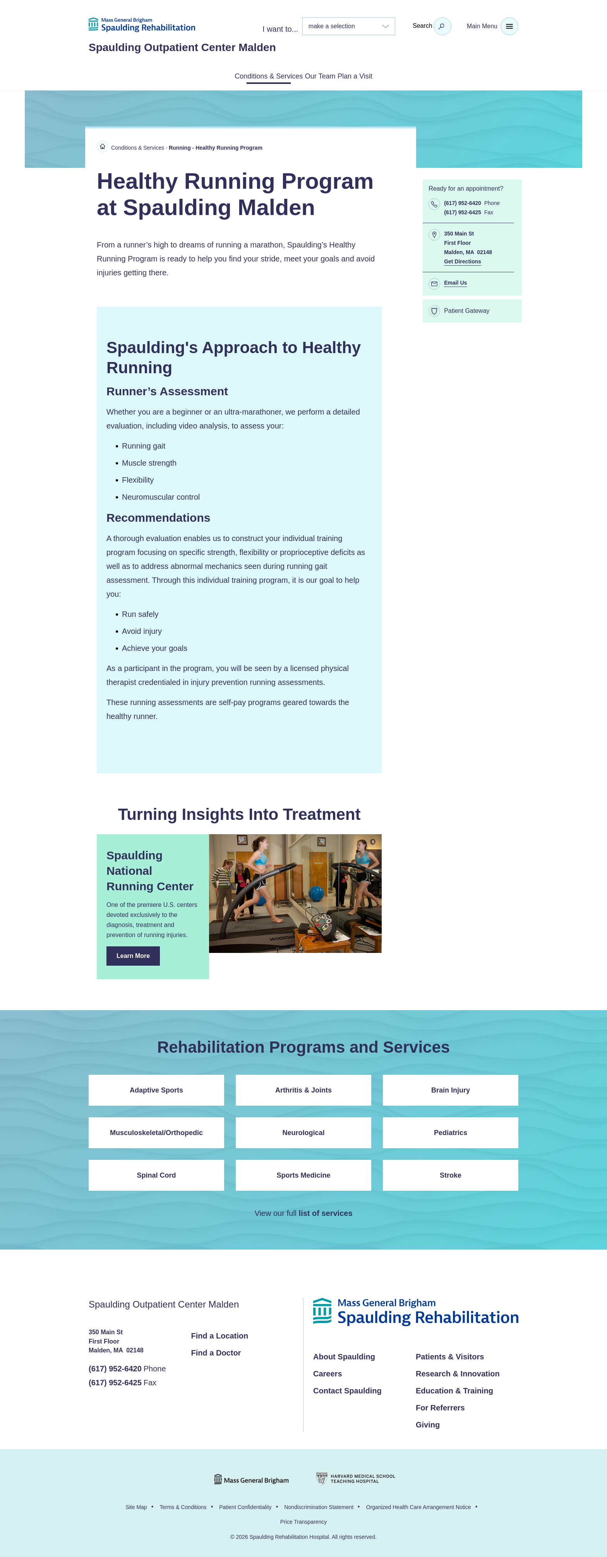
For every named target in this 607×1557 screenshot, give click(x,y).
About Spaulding (344, 1355)
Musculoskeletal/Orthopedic (156, 1131)
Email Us (455, 281)
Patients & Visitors (450, 1355)
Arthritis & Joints (303, 1089)
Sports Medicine (303, 1174)
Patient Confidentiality (245, 1505)
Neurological (303, 1131)
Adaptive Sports (156, 1089)
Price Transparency (303, 1520)
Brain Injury (450, 1089)
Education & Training (454, 1389)
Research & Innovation (458, 1372)
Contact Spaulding (347, 1389)
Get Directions (462, 260)
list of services (326, 1211)
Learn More (138, 957)
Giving (428, 1423)
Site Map (136, 1505)
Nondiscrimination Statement (318, 1505)
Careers (327, 1372)
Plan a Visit (375, 75)
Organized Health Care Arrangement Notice (418, 1505)
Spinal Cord (156, 1174)
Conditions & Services (250, 75)
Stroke (450, 1174)
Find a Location (220, 1334)
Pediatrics (450, 1131)
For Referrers (440, 1406)
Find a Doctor (216, 1351)
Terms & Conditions (182, 1505)
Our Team (322, 75)
